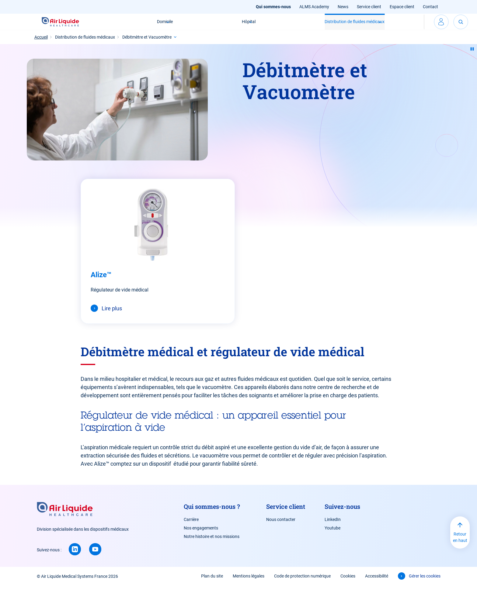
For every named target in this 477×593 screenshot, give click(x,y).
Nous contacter (280, 526)
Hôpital (214, 25)
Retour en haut (460, 544)
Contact (430, 6)
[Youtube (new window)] (95, 556)
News (343, 6)
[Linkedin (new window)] (75, 556)
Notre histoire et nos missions (211, 543)
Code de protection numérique (302, 583)
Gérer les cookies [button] (424, 583)
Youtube (332, 535)
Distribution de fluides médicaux (320, 25)
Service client (369, 6)
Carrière (191, 526)
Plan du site (212, 583)
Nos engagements (201, 535)
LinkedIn (333, 526)
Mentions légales (248, 583)
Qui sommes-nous (273, 6)
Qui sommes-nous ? (212, 514)
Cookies (347, 583)
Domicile (130, 25)
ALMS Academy (314, 6)
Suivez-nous (342, 514)
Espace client (402, 6)
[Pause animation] (472, 56)
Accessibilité (376, 583)
